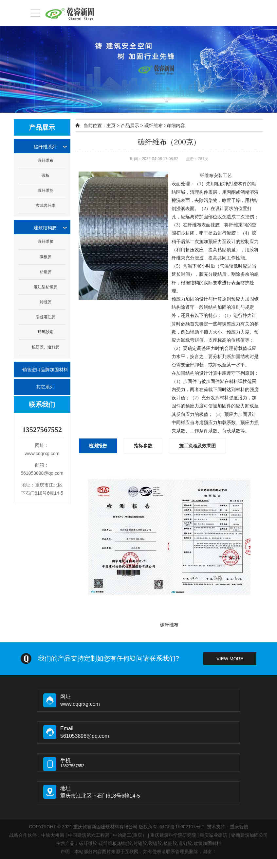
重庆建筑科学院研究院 (173, 835)
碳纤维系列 (45, 146)
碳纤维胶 (45, 241)
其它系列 (45, 386)
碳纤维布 (45, 160)
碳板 (45, 175)
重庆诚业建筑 (213, 835)
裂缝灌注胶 (45, 317)
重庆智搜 (239, 826)
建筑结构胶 (45, 227)
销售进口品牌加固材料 (45, 369)
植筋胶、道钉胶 (45, 347)
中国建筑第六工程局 (88, 835)
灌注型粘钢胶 (45, 287)
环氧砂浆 (45, 332)
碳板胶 (45, 257)
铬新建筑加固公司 (249, 835)
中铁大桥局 (52, 835)
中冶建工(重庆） (130, 835)
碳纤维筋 (45, 190)
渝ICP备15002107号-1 (181, 826)
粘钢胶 (45, 272)
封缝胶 (45, 302)
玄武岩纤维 (45, 205)
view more (229, 658)
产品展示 (130, 125)
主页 (111, 125)
